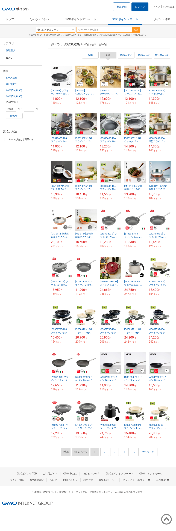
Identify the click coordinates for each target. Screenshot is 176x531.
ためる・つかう (39, 19)
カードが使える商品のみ (19, 139)
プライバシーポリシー (136, 480)
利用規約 (88, 480)
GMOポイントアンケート (80, 19)
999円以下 (11, 84)
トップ (10, 19)
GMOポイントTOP (27, 473)
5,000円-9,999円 (14, 96)
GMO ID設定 (169, 6)
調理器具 (11, 50)
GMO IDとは (70, 473)
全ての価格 (11, 78)
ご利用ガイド (50, 473)
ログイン (140, 6)
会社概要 (162, 480)
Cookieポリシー (108, 480)
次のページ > (149, 452)
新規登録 (122, 6)
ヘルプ (157, 6)
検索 (136, 29)
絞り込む (14, 116)
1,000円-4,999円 (14, 90)
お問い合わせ (70, 480)
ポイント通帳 (161, 19)
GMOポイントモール (125, 19)
